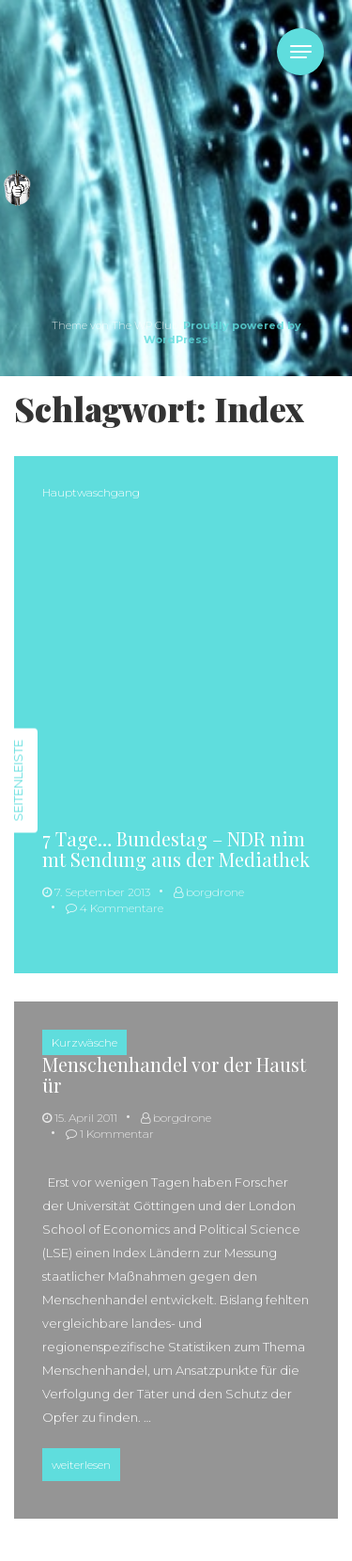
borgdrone (209, 892)
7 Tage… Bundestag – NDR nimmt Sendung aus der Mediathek (176, 849)
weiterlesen (86, 1462)
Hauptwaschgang (91, 492)
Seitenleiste (17, 781)
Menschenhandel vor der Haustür (174, 1074)
